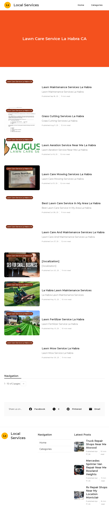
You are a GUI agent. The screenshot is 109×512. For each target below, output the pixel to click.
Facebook (36, 409)
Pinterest (74, 409)
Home (81, 5)
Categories (97, 5)
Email (94, 409)
